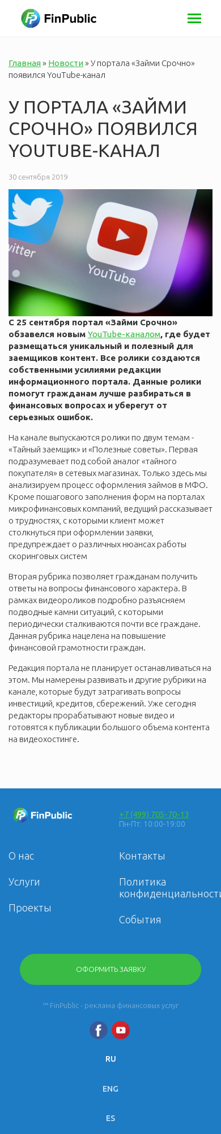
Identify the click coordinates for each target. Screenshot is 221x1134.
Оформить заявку (111, 969)
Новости (65, 63)
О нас (21, 855)
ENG (110, 1088)
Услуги (24, 881)
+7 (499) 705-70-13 (154, 814)
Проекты (30, 907)
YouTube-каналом (124, 334)
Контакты (142, 855)
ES (110, 1118)
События (140, 919)
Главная (24, 63)
